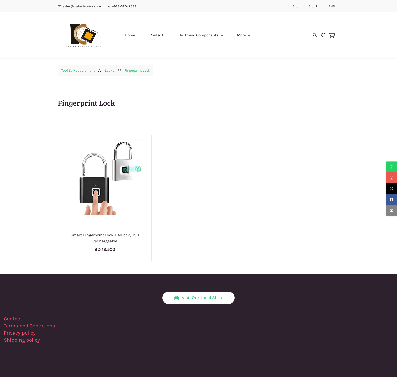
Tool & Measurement (78, 70)
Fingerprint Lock (137, 70)
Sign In (298, 6)
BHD (332, 6)
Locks (109, 70)
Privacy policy (20, 333)
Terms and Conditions (29, 326)
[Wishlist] (325, 35)
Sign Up (315, 6)
